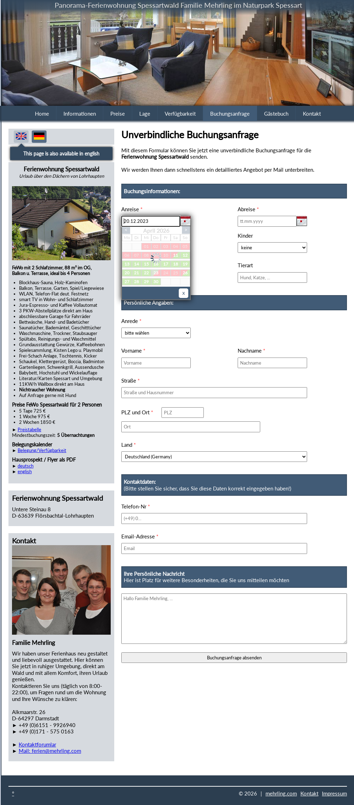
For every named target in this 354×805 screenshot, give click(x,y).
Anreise (131, 209)
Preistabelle (29, 429)
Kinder (245, 235)
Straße (130, 380)
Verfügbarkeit (180, 113)
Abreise (248, 209)
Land (128, 444)
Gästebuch (276, 113)
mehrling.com (281, 793)
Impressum (334, 793)
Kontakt (312, 113)
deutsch (25, 466)
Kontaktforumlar (37, 744)
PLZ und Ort (137, 412)
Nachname (251, 350)
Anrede (131, 321)
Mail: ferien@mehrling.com (50, 751)
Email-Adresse (139, 536)
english (25, 471)
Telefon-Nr (135, 506)
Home (42, 113)
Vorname (133, 350)
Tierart (245, 265)
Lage (144, 113)
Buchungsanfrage (230, 113)
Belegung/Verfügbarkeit (42, 450)
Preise (117, 113)
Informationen (79, 113)
